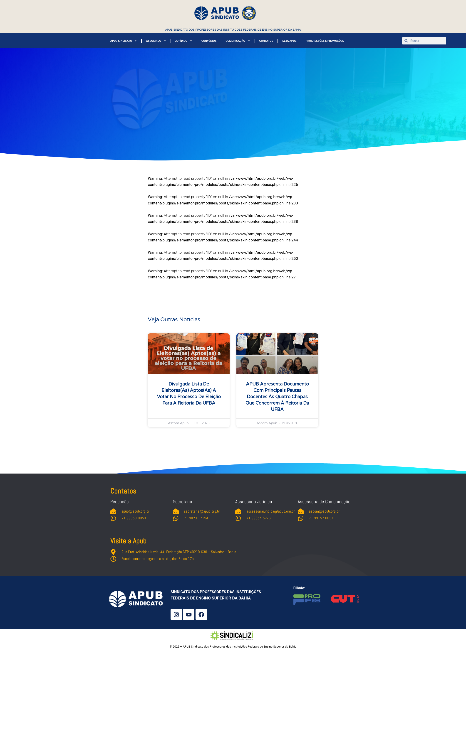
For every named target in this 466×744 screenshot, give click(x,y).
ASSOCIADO (156, 40)
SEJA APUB (289, 40)
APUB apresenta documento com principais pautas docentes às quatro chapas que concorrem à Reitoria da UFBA (277, 396)
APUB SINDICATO (123, 40)
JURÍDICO (183, 40)
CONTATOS (266, 40)
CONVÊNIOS (209, 40)
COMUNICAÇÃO (238, 40)
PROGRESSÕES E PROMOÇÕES (325, 40)
